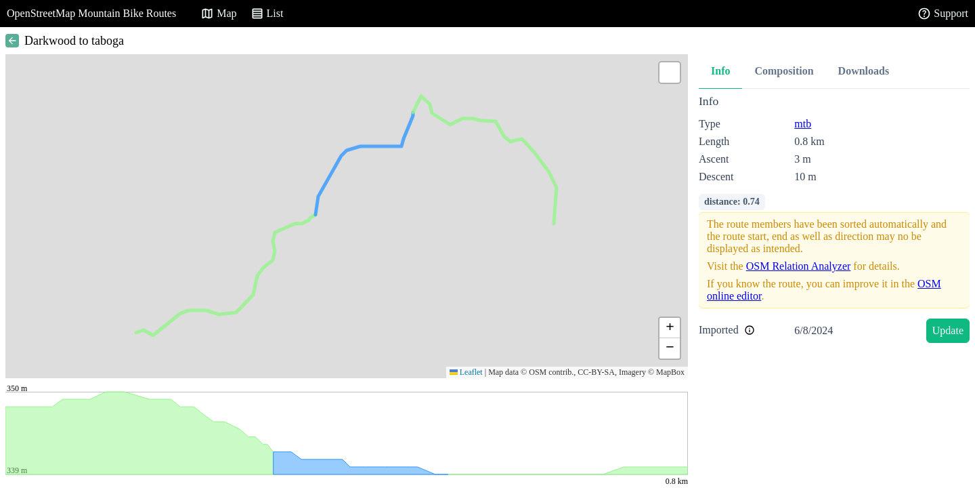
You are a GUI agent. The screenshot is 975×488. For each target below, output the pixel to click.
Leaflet (466, 372)
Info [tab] (720, 71)
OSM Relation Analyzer (798, 266)
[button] (669, 72)
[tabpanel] (834, 221)
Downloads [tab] (864, 71)
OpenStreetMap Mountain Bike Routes (91, 13)
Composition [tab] (783, 71)
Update (947, 330)
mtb (802, 123)
